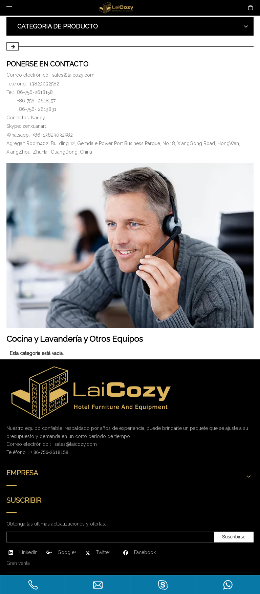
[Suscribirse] (234, 537)
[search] (109, 537)
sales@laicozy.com (73, 75)
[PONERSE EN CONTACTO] (130, 245)
